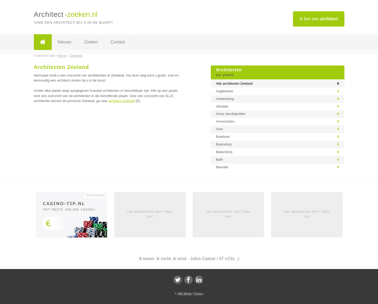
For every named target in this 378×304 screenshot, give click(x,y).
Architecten (277, 73)
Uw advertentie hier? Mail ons (149, 214)
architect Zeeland (122, 101)
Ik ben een (319, 19)
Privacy (198, 293)
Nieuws (64, 42)
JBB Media (184, 293)
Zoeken (91, 42)
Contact (118, 42)
